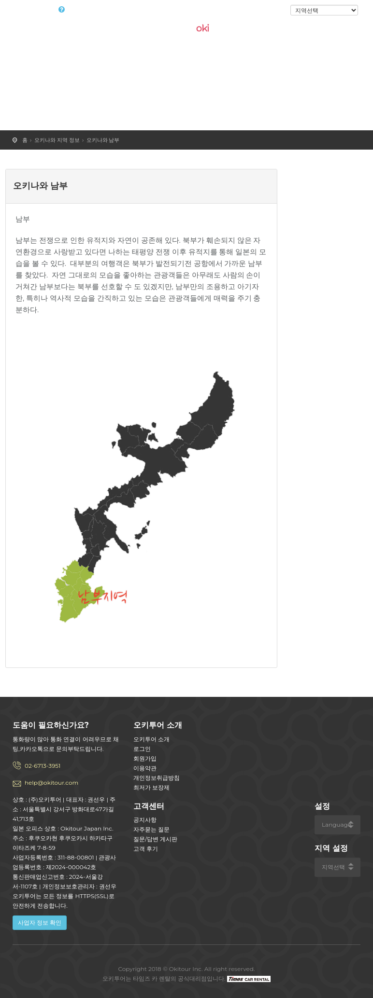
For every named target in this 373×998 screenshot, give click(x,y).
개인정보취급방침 (156, 777)
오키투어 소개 (151, 739)
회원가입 (145, 758)
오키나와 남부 (103, 140)
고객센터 (148, 806)
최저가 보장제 (151, 787)
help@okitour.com (51, 782)
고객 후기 (145, 848)
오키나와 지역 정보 (57, 140)
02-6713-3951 (42, 765)
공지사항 (145, 819)
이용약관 (145, 768)
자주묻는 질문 (151, 829)
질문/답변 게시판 (155, 839)
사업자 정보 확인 (39, 922)
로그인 (274, 10)
